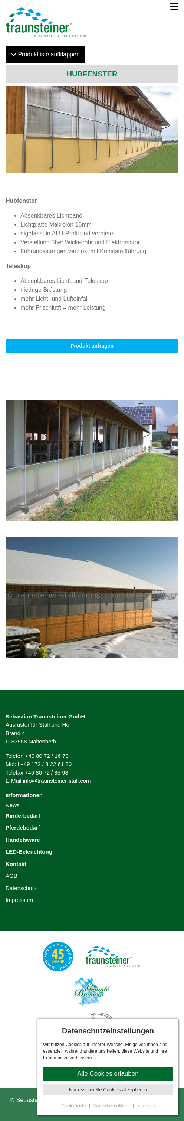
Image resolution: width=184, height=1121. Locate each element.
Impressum (19, 900)
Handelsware (23, 840)
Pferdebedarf (23, 827)
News (13, 805)
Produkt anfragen (92, 346)
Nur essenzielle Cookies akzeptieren (108, 1089)
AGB (11, 876)
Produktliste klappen (45, 54)
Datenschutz (21, 888)
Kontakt (16, 864)
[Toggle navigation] (171, 6)
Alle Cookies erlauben (107, 1073)
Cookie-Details (74, 1106)
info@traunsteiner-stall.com (57, 781)
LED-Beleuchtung (29, 851)
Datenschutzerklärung (111, 1106)
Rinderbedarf (23, 815)
